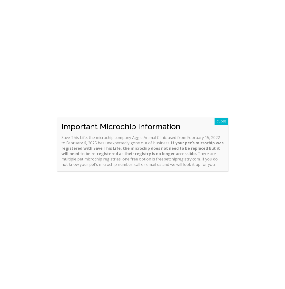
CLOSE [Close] (221, 121)
